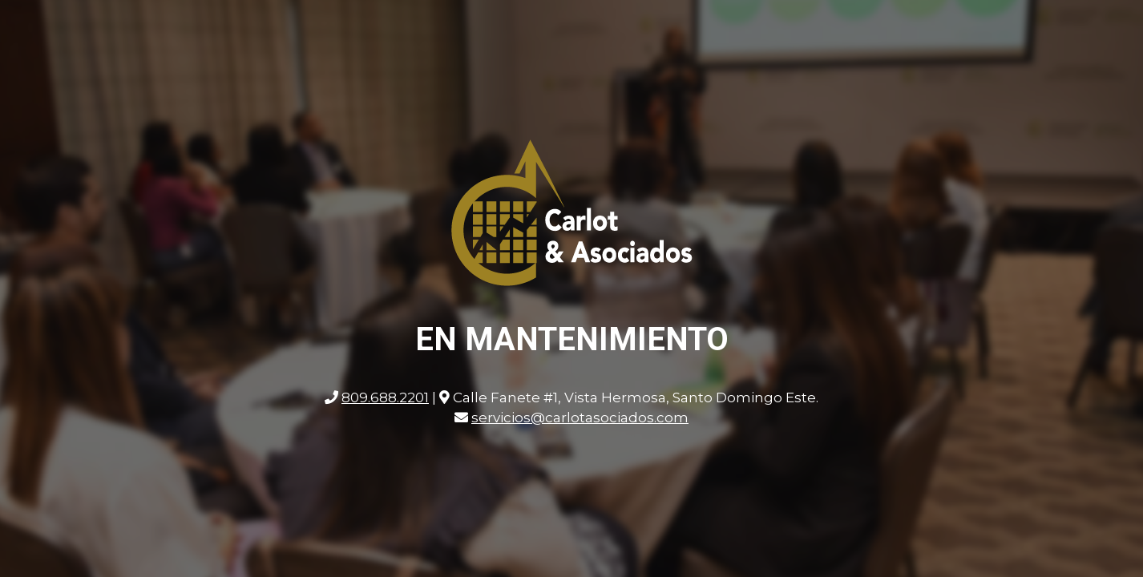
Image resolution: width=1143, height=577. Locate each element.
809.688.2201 (385, 397)
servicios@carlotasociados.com (580, 418)
